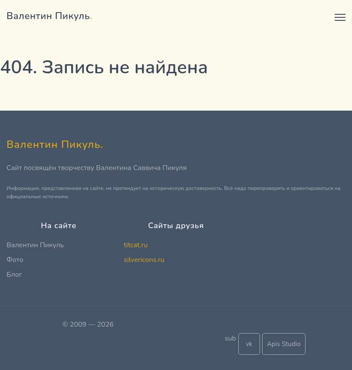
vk (249, 344)
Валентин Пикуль (35, 245)
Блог (14, 274)
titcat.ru (136, 245)
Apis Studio (284, 344)
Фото (15, 260)
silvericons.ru (144, 260)
